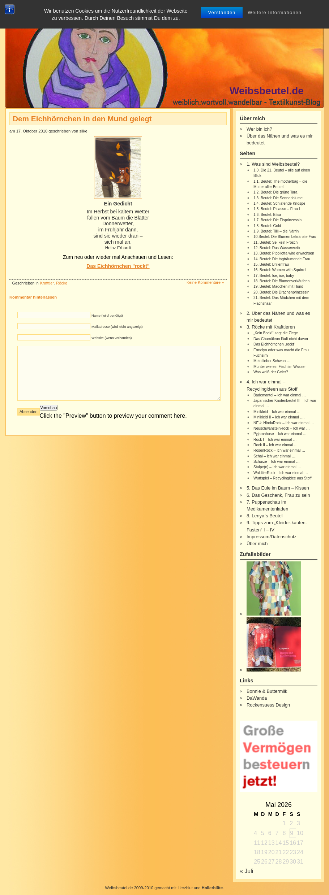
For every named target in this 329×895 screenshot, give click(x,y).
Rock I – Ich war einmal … (274, 440)
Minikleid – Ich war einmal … (276, 412)
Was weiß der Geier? (270, 372)
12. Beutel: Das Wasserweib (276, 248)
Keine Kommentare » (205, 282)
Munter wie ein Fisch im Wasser (279, 367)
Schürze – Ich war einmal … (276, 462)
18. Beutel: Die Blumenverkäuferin (281, 281)
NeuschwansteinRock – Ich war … (281, 428)
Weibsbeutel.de (267, 90)
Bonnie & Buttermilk (267, 691)
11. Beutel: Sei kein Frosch (275, 242)
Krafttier (47, 283)
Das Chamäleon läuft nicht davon (280, 339)
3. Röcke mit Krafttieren (271, 327)
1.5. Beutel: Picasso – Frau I (276, 209)
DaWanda (257, 698)
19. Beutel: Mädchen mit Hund (278, 286)
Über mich (257, 543)
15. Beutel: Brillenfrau (271, 264)
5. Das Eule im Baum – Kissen (278, 488)
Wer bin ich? (259, 129)
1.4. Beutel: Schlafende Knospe (279, 203)
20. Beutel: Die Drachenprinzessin (281, 292)
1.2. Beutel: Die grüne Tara (275, 192)
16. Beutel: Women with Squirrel (279, 270)
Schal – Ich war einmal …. (274, 456)
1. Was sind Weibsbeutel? (273, 164)
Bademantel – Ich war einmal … (279, 395)
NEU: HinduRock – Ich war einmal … (283, 423)
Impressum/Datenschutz (271, 536)
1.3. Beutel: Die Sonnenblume (278, 198)
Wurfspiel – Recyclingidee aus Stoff (282, 478)
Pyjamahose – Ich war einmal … (280, 434)
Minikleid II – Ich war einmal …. (279, 417)
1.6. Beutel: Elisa (267, 215)
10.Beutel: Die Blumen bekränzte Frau (284, 237)
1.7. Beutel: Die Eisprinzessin (277, 220)
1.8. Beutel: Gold (267, 226)
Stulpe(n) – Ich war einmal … (277, 467)
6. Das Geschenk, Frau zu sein (278, 495)
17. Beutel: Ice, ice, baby (273, 276)
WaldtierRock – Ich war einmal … (280, 473)
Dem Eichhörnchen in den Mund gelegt (82, 118)
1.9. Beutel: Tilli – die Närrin (276, 231)
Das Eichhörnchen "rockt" (117, 266)
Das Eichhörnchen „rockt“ (274, 344)
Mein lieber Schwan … (271, 361)
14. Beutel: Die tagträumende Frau (281, 259)
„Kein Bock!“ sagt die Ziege (275, 333)
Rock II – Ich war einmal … (275, 445)
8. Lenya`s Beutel (265, 515)
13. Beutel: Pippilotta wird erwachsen (283, 253)
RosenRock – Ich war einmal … (279, 450)
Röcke (61, 283)
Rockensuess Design (268, 705)
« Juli (246, 871)
